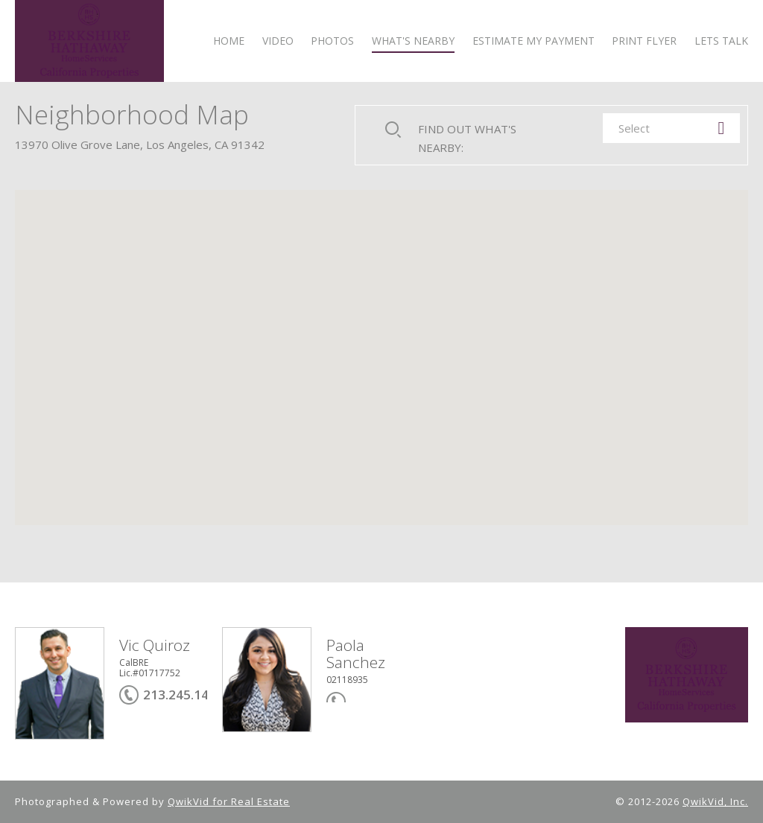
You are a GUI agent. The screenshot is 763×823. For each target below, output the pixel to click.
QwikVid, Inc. (715, 801)
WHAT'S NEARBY (413, 41)
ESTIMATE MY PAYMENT (533, 41)
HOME (228, 41)
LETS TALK (721, 41)
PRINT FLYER (644, 41)
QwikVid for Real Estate (229, 801)
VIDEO (278, 41)
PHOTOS (332, 41)
